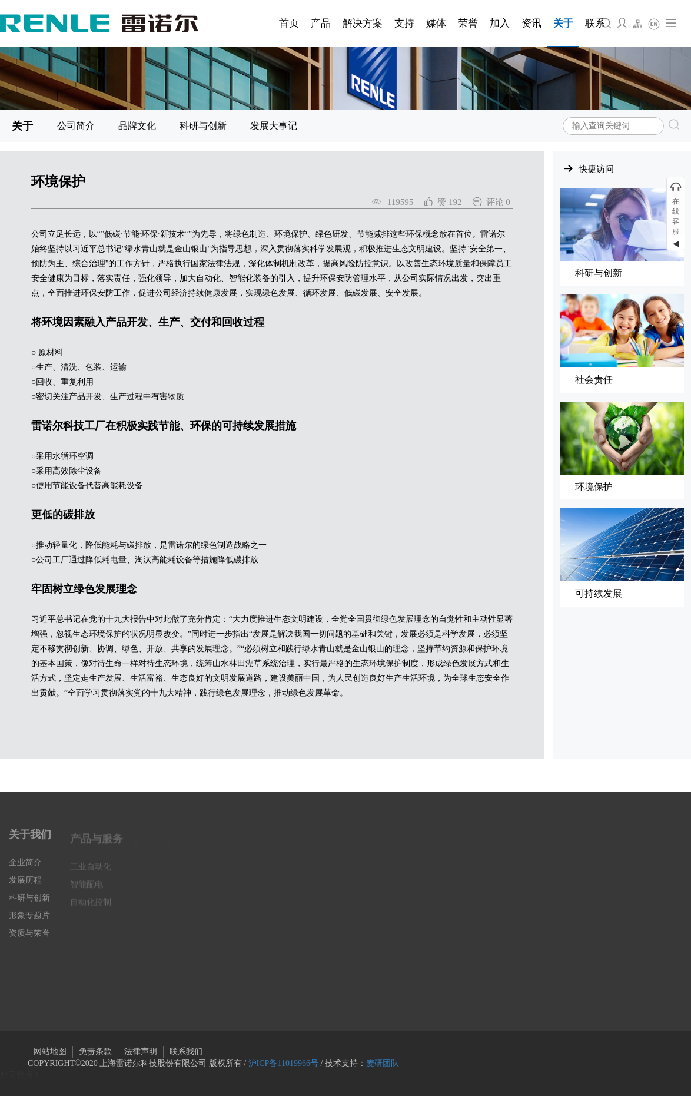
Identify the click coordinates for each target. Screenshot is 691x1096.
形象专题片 (29, 923)
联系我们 (186, 1051)
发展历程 (25, 887)
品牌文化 (137, 126)
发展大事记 (273, 126)
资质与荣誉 (29, 940)
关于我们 (30, 841)
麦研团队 (382, 1063)
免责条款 (95, 1051)
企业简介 (25, 870)
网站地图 (50, 1051)
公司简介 (76, 126)
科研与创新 (203, 126)
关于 (22, 126)
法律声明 (140, 1051)
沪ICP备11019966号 (283, 1063)
